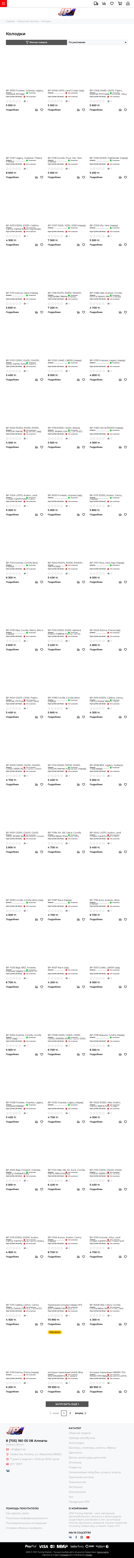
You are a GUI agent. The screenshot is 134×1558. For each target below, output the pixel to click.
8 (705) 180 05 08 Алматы (26, 1441)
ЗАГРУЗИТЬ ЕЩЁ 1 (67, 1404)
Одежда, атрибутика (82, 1438)
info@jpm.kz (18, 1449)
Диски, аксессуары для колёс (88, 1457)
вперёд (80, 1413)
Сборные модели (80, 1433)
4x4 (71, 1496)
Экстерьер (76, 1487)
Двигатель (75, 1452)
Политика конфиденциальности (27, 1518)
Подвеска (75, 1467)
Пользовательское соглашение (26, 1523)
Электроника (77, 1492)
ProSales (64, 1555)
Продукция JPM (79, 1501)
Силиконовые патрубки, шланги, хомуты (95, 1472)
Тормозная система (81, 1477)
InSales (88, 1555)
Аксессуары (76, 1442)
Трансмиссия (77, 1482)
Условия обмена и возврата (24, 1528)
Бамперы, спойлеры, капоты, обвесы (92, 1447)
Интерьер (75, 1462)
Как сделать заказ (17, 1513)
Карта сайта (103, 1552)
